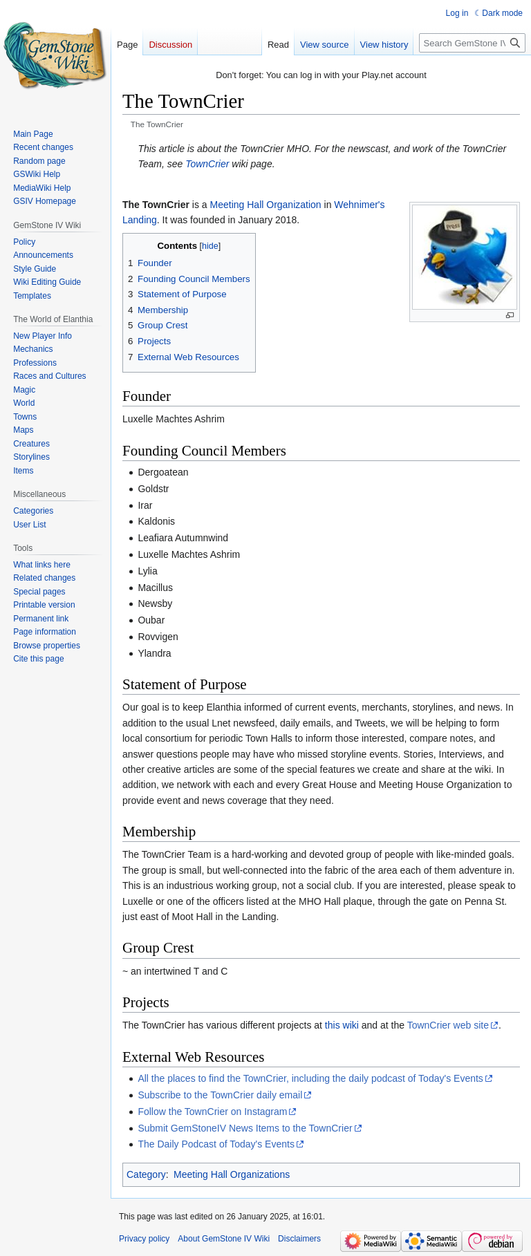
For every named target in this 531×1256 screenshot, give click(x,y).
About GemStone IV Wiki (224, 1239)
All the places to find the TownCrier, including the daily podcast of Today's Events (310, 1078)
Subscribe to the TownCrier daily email (220, 1094)
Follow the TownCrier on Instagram (212, 1111)
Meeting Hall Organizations (232, 1174)
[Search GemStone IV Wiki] (472, 43)
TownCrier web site (448, 1025)
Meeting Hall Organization (266, 204)
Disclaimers (299, 1239)
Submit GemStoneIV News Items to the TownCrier (245, 1128)
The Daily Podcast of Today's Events (216, 1144)
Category (146, 1174)
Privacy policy (144, 1239)
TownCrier (207, 163)
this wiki (342, 1025)
